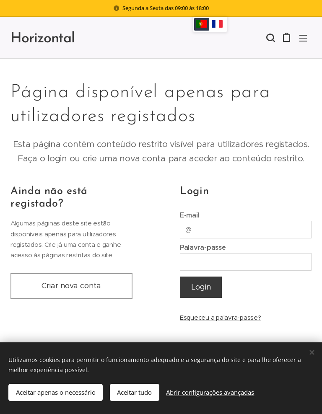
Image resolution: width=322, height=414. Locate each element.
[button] (269, 37)
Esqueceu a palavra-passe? (220, 317)
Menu (303, 38)
